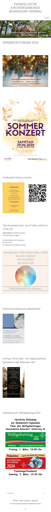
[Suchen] (43, 493)
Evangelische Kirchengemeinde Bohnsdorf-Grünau (25, 7)
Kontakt (21, 500)
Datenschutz (34, 500)
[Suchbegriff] (25, 493)
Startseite (15, 500)
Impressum (27, 500)
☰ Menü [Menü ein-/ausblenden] (47, 18)
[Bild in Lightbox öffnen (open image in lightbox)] (25, 71)
